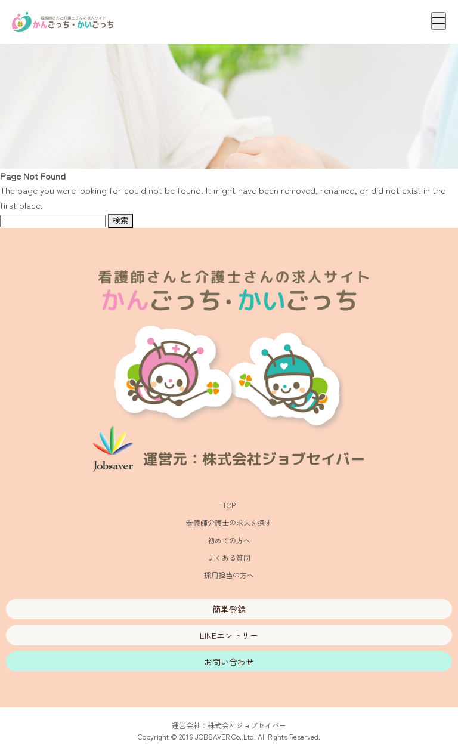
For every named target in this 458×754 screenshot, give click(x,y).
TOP (229, 505)
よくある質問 (229, 557)
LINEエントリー (229, 635)
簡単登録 (229, 609)
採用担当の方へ (229, 575)
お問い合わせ (229, 662)
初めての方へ (229, 540)
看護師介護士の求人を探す (229, 522)
